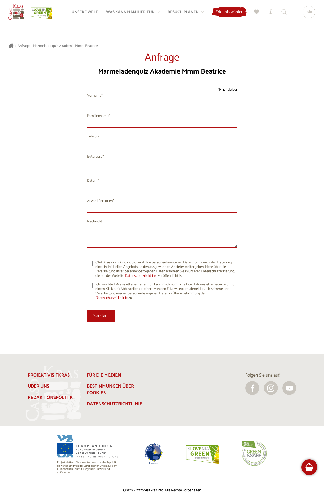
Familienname (98, 116)
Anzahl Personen (100, 201)
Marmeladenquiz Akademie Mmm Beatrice (65, 46)
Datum (92, 181)
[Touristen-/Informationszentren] (268, 14)
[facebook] (252, 388)
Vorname (94, 96)
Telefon (93, 136)
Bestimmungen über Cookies (110, 390)
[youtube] (289, 388)
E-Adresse (94, 157)
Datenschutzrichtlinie (141, 276)
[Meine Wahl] (254, 14)
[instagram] (271, 388)
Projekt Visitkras (49, 375)
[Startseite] (18, 14)
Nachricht (94, 221)
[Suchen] (281, 14)
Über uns (38, 386)
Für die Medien (104, 375)
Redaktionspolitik (50, 398)
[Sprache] (306, 14)
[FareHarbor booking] (309, 467)
